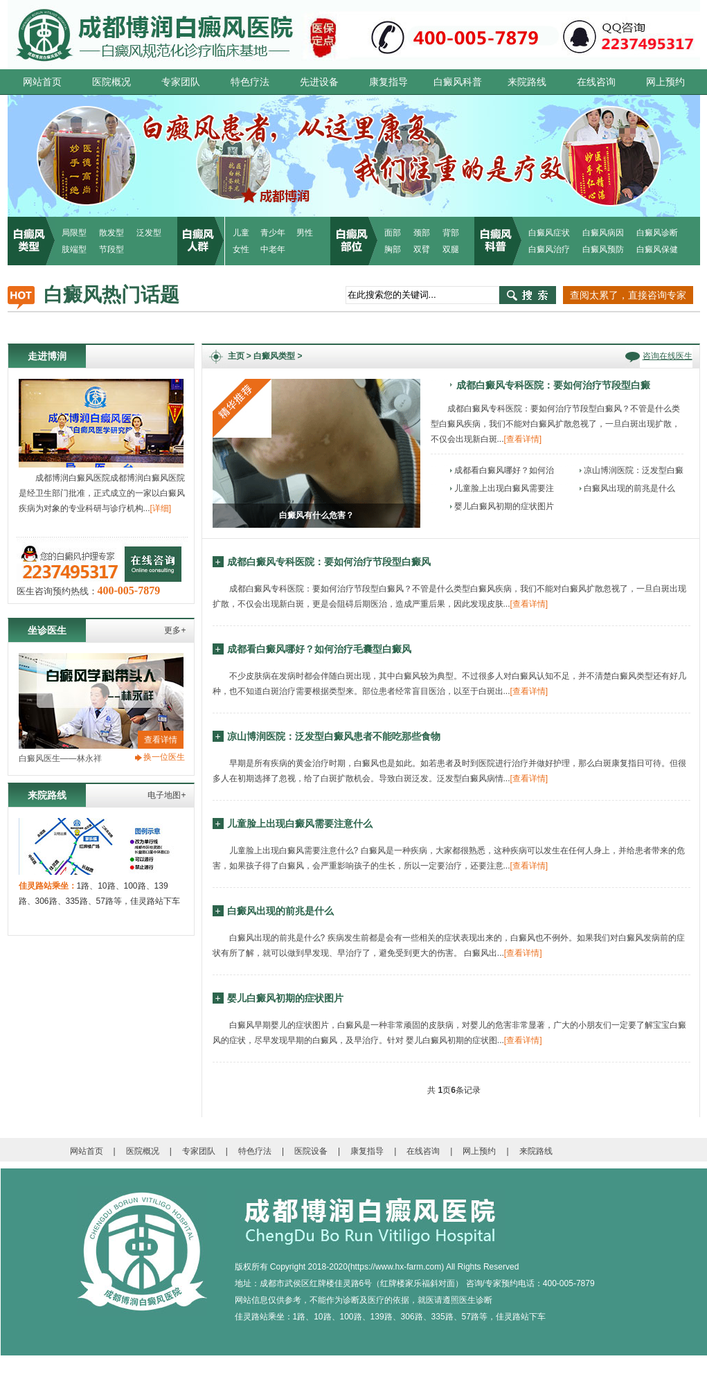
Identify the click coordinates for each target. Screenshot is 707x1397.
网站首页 (42, 81)
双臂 (421, 249)
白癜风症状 (549, 233)
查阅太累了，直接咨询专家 (628, 295)
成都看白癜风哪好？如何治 (504, 470)
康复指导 (388, 81)
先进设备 (319, 81)
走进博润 (47, 356)
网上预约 (665, 81)
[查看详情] (523, 439)
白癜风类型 (274, 356)
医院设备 (311, 1151)
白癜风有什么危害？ (316, 515)
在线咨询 (596, 81)
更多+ (175, 630)
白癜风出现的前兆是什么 (629, 488)
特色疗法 (250, 81)
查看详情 (160, 740)
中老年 (272, 249)
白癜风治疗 (549, 249)
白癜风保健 (657, 249)
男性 (304, 233)
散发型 (111, 233)
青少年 (272, 233)
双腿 (450, 249)
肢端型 (74, 249)
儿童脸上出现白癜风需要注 (504, 488)
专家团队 (180, 81)
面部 (392, 233)
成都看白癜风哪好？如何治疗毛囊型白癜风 (319, 649)
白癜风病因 (603, 233)
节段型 (111, 249)
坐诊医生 (47, 630)
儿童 (241, 233)
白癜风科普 (457, 81)
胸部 (392, 249)
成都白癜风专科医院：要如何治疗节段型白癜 (553, 385)
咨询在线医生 (667, 356)
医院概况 (111, 81)
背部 (450, 233)
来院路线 (527, 81)
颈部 (421, 233)
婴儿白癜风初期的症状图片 (504, 506)
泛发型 (148, 233)
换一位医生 (164, 757)
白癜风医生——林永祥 (60, 758)
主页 (236, 356)
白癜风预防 (603, 249)
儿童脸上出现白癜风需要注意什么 (300, 823)
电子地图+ (166, 795)
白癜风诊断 (657, 233)
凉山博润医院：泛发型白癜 (633, 470)
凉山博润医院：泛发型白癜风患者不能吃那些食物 (333, 736)
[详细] (161, 508)
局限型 (74, 233)
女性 (241, 249)
